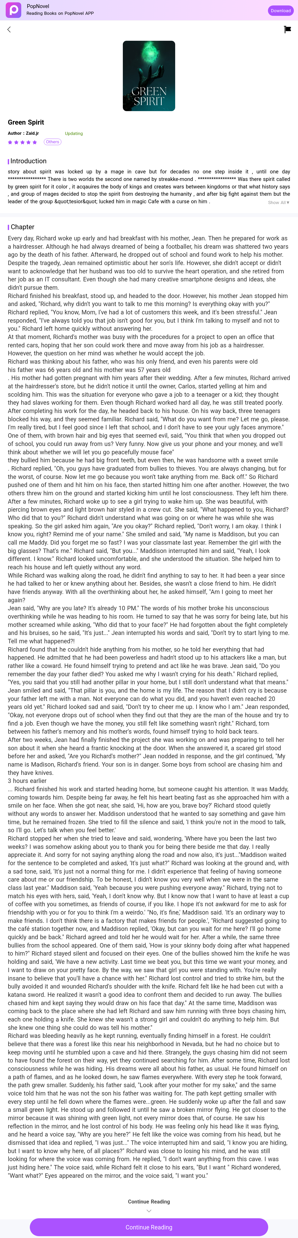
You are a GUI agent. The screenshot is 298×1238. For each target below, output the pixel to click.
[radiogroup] (22, 142)
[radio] (11, 142)
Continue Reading (149, 1227)
